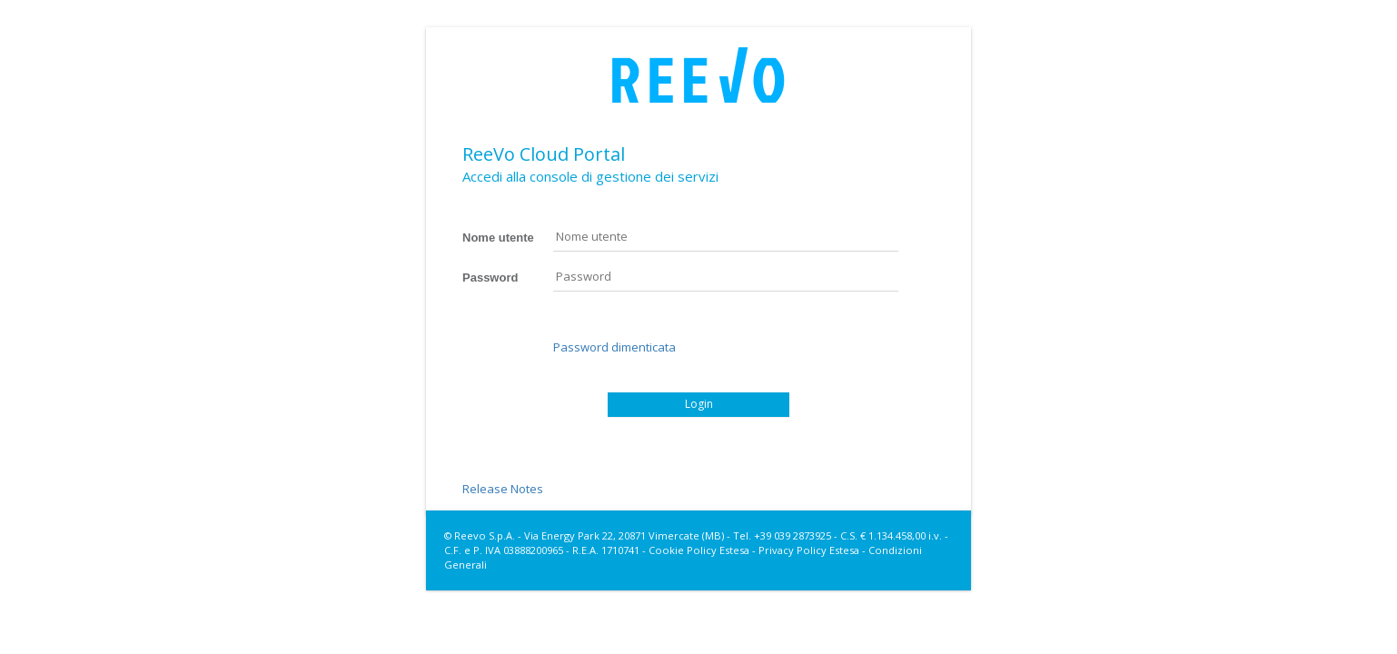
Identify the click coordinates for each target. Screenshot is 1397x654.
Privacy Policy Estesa (808, 550)
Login (699, 403)
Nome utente (498, 237)
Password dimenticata (614, 347)
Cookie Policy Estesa (699, 550)
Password (490, 277)
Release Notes (502, 489)
